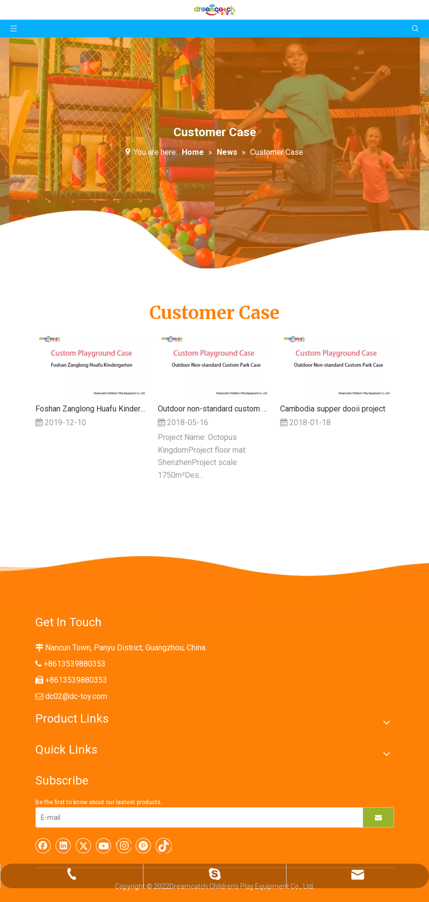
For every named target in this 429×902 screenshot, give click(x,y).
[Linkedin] (63, 845)
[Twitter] (83, 845)
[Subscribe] (378, 817)
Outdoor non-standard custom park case (214, 408)
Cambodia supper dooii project (332, 408)
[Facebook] (43, 845)
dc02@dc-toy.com (76, 696)
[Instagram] (123, 845)
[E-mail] (197, 817)
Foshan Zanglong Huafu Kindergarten (91, 408)
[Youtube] (104, 845)
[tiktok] (164, 845)
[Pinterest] (143, 845)
